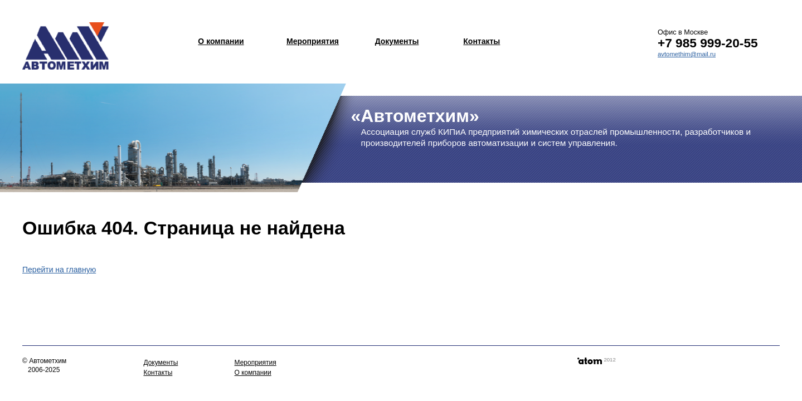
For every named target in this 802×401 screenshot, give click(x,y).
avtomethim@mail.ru (687, 54)
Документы (397, 41)
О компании (221, 41)
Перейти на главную (59, 269)
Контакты (481, 41)
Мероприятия (312, 41)
